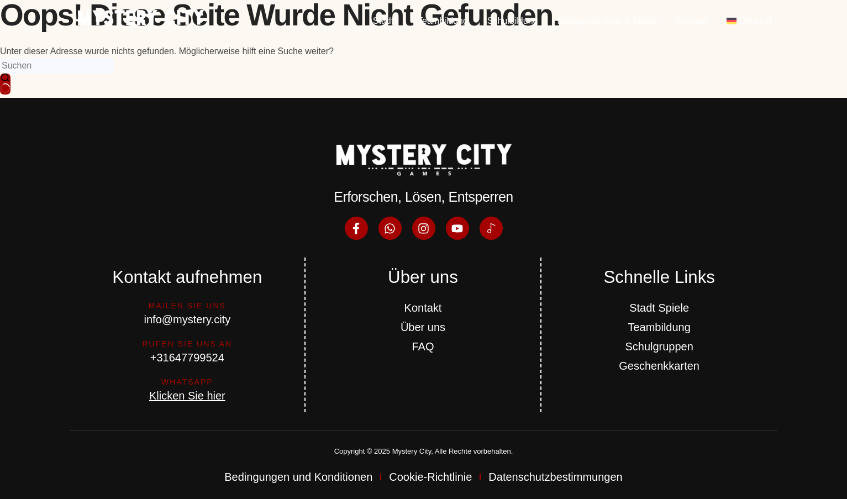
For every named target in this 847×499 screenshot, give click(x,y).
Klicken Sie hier (187, 396)
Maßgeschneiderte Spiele (607, 20)
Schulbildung (512, 20)
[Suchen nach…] (57, 65)
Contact (692, 20)
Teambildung (443, 20)
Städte (385, 20)
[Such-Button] (5, 83)
